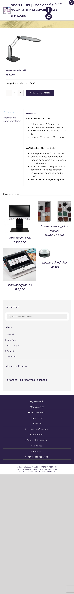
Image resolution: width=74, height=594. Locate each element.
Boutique (11, 340)
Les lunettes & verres (37, 429)
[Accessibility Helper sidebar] (71, 2)
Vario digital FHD (19, 238)
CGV (53, 472)
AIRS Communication (35, 469)
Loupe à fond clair (54, 262)
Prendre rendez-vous (37, 456)
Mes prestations (37, 412)
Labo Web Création (50, 469)
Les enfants (37, 434)
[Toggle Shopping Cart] (60, 10)
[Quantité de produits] (15, 93)
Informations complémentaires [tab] (12, 119)
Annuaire (11, 351)
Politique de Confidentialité (41, 472)
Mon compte (13, 345)
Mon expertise (37, 407)
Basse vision (37, 418)
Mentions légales (25, 472)
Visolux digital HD (20, 285)
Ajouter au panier (40, 93)
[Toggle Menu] (69, 10)
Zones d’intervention (37, 440)
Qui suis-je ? (37, 401)
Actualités (11, 356)
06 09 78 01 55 (56, 3)
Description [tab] (9, 112)
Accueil (10, 334)
